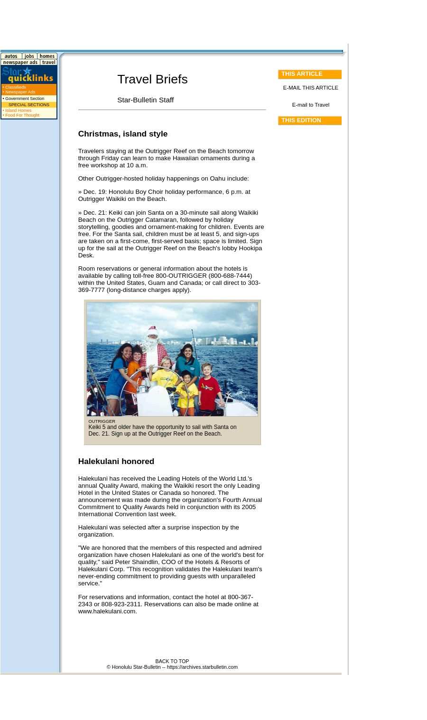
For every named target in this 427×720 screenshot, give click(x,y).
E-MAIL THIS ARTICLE (310, 88)
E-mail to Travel (311, 105)
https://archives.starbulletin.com (202, 667)
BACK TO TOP (172, 661)
